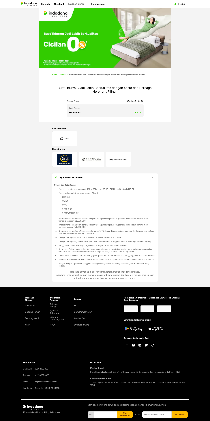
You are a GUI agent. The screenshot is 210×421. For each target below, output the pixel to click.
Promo (63, 75)
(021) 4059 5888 (41, 375)
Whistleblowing (81, 325)
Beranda (45, 4)
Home (54, 75)
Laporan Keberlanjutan (57, 318)
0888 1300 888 (41, 369)
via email (179, 414)
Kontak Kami (80, 318)
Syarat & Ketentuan (55, 311)
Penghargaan (98, 4)
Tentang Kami (32, 318)
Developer (30, 305)
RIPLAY (53, 325)
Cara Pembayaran (83, 312)
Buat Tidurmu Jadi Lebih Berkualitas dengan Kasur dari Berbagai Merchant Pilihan (107, 75)
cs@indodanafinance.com (45, 382)
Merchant (59, 4)
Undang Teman (32, 312)
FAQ (76, 305)
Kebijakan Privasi (54, 305)
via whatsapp (125, 414)
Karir (27, 325)
